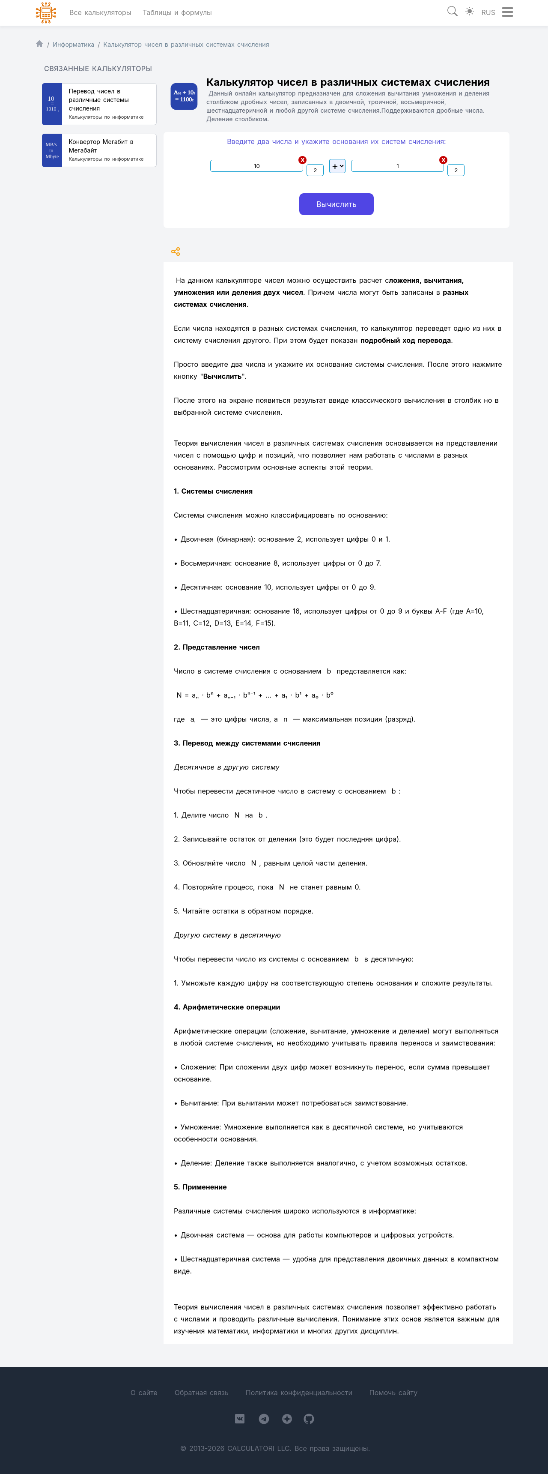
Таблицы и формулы (177, 12)
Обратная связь (202, 1392)
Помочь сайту (393, 1392)
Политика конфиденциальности (299, 1392)
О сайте (144, 1392)
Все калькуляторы (100, 12)
